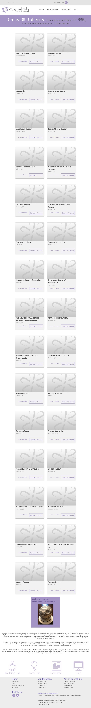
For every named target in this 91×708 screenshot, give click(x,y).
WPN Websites (68, 687)
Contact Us (41, 685)
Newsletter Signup (59, 2)
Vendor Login (17, 3)
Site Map (15, 687)
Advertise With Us (7, 3)
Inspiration (66, 10)
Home (41, 9)
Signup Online (68, 685)
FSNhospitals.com (43, 704)
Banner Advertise (69, 682)
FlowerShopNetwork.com (58, 700)
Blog (76, 10)
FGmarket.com (42, 702)
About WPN (15, 682)
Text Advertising (69, 683)
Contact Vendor (36, 62)
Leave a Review (22, 61)
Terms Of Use (42, 687)
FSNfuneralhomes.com (55, 702)
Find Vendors (52, 10)
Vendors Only (42, 683)
